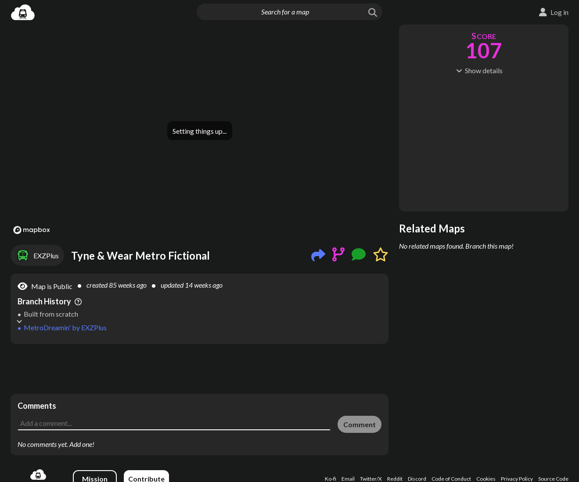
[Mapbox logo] (31, 230)
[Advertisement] (199, 369)
